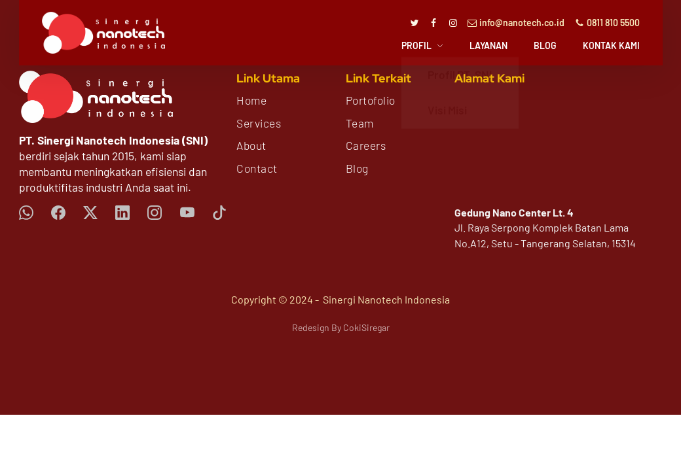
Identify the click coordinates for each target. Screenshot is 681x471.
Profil (416, 45)
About (251, 145)
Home (251, 100)
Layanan (488, 45)
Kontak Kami (611, 45)
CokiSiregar (366, 327)
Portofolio (371, 100)
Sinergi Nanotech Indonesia (386, 299)
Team (360, 123)
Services (258, 123)
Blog (545, 45)
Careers (366, 145)
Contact (257, 168)
